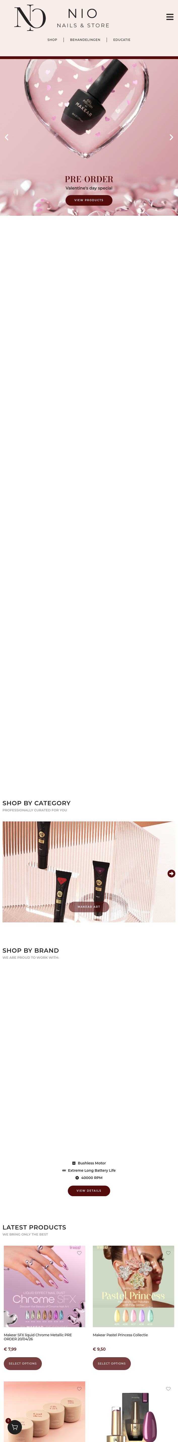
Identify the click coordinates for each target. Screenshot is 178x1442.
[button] (7, 137)
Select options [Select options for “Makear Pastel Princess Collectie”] (112, 1363)
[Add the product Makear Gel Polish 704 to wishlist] (168, 1389)
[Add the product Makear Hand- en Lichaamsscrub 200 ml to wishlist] (79, 1389)
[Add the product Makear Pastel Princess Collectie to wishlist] (168, 1254)
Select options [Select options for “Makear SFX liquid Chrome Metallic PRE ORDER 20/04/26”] (23, 1363)
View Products (88, 200)
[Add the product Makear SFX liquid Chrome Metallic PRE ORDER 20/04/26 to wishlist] (79, 1254)
